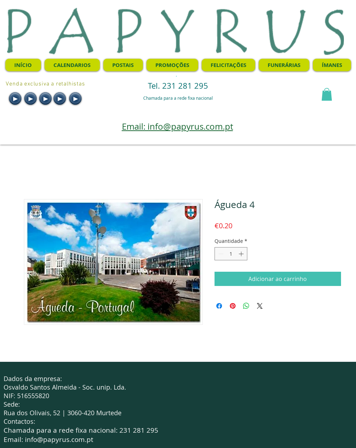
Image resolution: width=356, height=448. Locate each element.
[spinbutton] (231, 254)
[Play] (15, 98)
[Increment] (241, 254)
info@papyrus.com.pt (59, 439)
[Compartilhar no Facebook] (219, 306)
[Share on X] (260, 306)
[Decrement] (220, 254)
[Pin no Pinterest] (232, 306)
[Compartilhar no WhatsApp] (246, 306)
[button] (326, 94)
